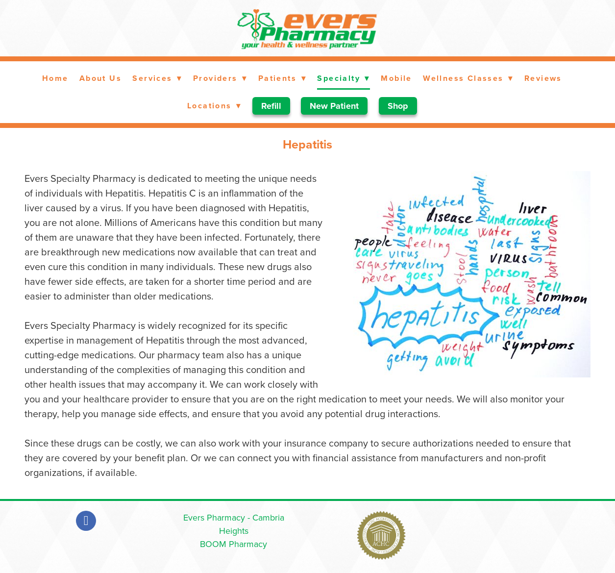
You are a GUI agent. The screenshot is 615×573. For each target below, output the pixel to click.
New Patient (334, 106)
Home (55, 78)
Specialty (343, 78)
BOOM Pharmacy (233, 544)
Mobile (396, 78)
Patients (282, 78)
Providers (220, 78)
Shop (398, 106)
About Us (100, 78)
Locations (214, 105)
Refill (271, 106)
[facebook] (86, 521)
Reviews (543, 78)
